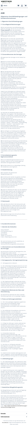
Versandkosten (5, 422)
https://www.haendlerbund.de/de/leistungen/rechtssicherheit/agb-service (14, 406)
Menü (4, 5)
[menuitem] (4, 5)
